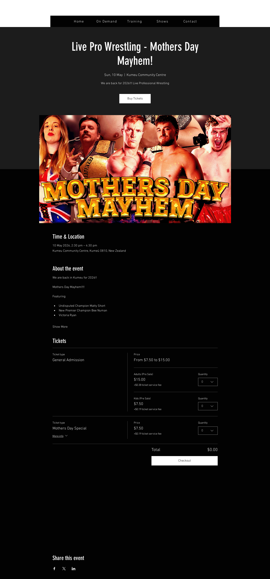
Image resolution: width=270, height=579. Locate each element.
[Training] (135, 21)
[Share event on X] (64, 568)
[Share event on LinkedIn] (73, 568)
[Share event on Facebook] (54, 568)
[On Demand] (107, 21)
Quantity (203, 374)
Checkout (184, 461)
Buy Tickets (135, 99)
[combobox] (208, 382)
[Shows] (163, 21)
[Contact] (191, 21)
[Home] (79, 21)
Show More (60, 327)
